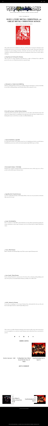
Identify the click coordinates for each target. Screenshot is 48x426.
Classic (17, 24)
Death (26, 24)
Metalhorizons (14, 424)
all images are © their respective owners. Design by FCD (28, 424)
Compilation (21, 24)
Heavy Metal (29, 24)
